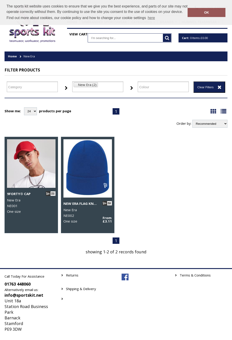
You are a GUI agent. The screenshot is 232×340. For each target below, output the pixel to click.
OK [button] (206, 12)
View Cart (78, 34)
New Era (29, 56)
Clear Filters (205, 87)
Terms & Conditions (195, 275)
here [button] (151, 18)
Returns (72, 275)
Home (12, 56)
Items (195, 38)
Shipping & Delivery (81, 289)
